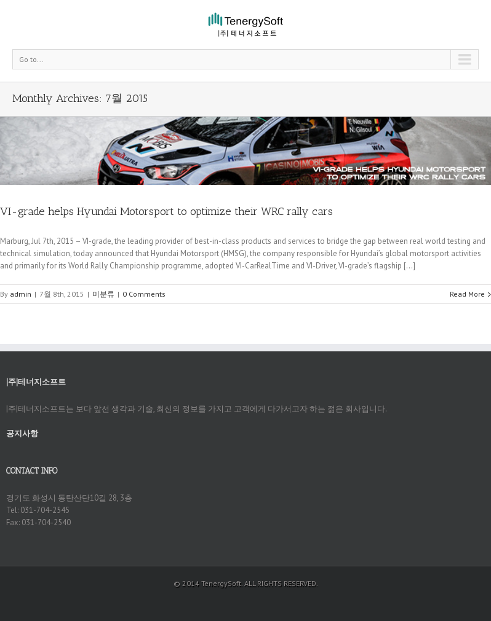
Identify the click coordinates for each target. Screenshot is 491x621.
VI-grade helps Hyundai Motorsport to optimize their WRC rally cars (166, 211)
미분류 (103, 294)
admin (20, 294)
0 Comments (144, 294)
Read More (467, 294)
